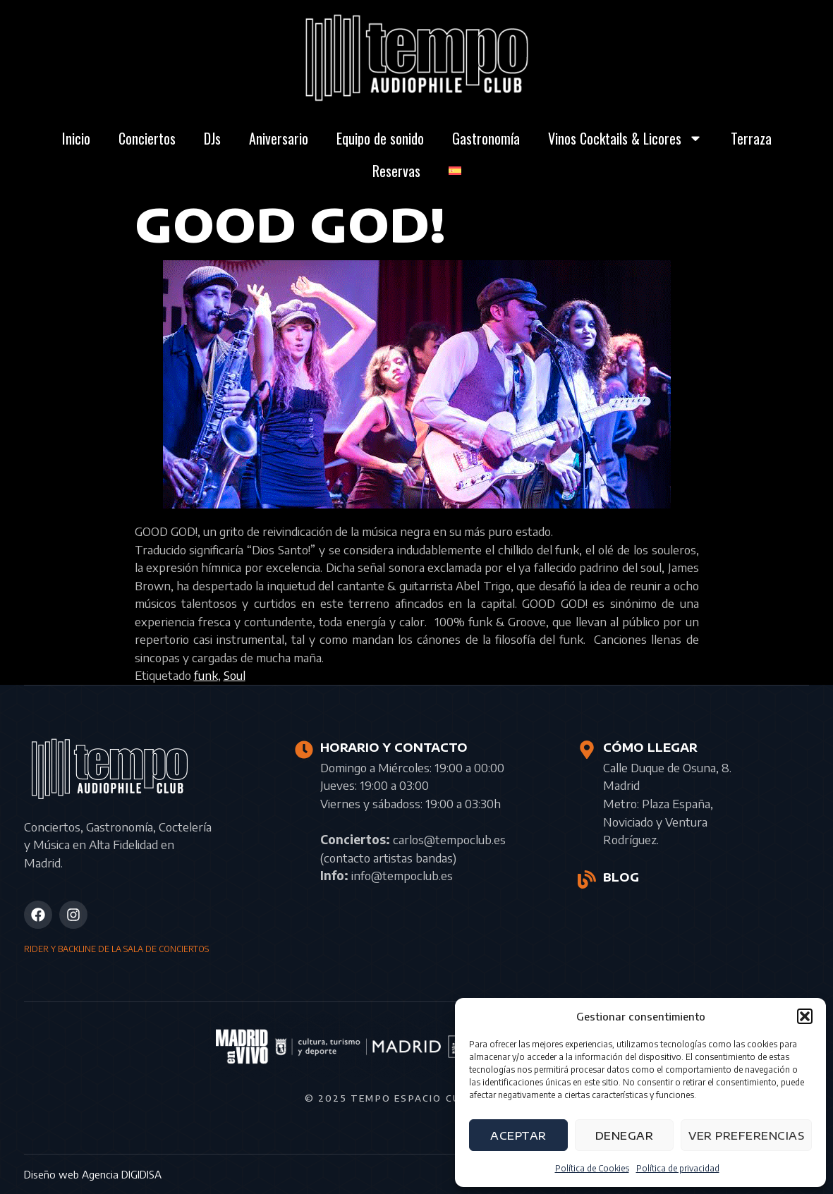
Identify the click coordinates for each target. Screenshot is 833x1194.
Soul (234, 675)
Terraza (751, 138)
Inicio (76, 138)
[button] (805, 1016)
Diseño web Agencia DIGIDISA (93, 1174)
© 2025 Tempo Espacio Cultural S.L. (417, 1098)
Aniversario (278, 138)
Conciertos (147, 138)
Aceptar (518, 1135)
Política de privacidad (677, 1168)
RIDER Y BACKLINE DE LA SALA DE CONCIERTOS (116, 949)
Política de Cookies (592, 1168)
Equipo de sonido (380, 138)
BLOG (621, 877)
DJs (212, 138)
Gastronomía (486, 138)
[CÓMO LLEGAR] (587, 749)
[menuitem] (454, 170)
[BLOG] (587, 879)
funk (206, 675)
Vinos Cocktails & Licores (625, 138)
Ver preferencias (746, 1135)
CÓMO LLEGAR (650, 748)
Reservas (396, 170)
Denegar (624, 1135)
